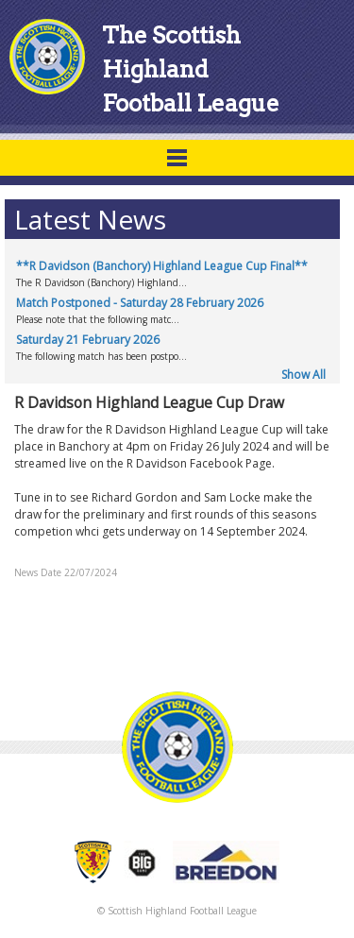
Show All (303, 375)
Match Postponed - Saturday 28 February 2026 (139, 303)
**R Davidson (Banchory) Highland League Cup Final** (162, 266)
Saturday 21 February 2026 (88, 340)
